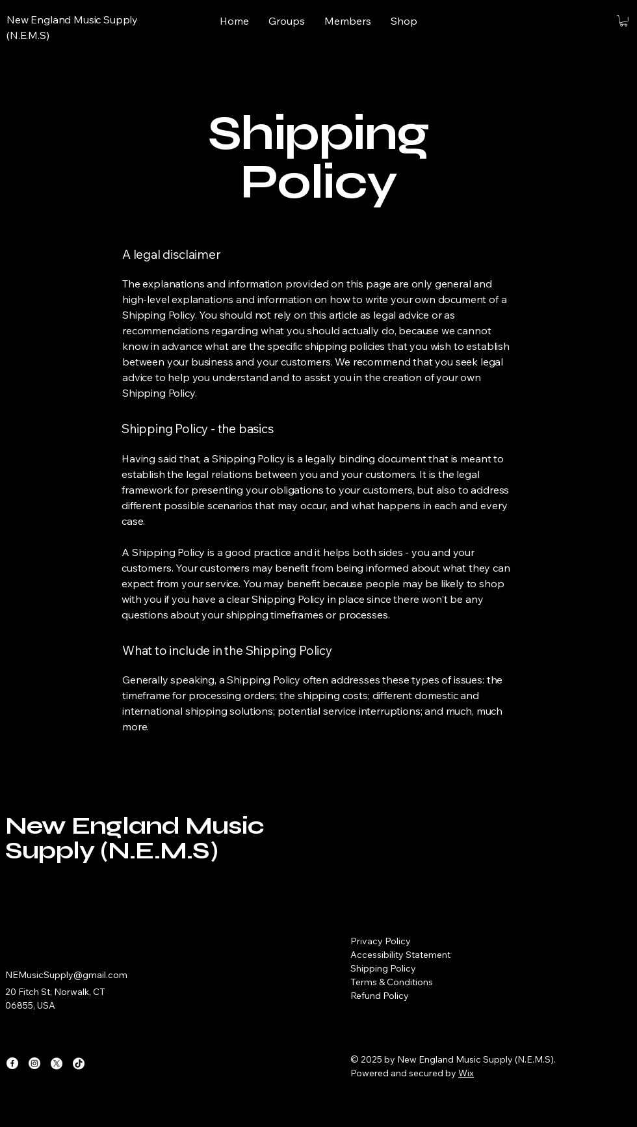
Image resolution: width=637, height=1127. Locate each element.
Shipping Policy (383, 968)
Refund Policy (379, 995)
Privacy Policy (380, 941)
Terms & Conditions (391, 982)
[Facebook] (12, 1063)
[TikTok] (79, 1063)
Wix (466, 1073)
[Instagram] (34, 1063)
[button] (623, 21)
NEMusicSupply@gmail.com (66, 975)
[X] (56, 1063)
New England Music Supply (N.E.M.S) (134, 838)
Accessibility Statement (400, 955)
